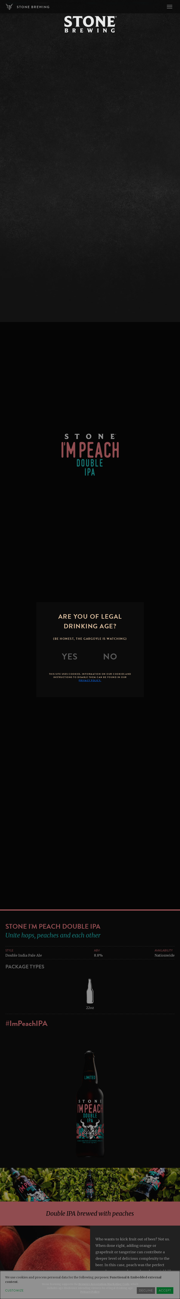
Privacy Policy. (90, 680)
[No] (110, 656)
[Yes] (70, 656)
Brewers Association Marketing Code (103, 1284)
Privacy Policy (90, 1291)
